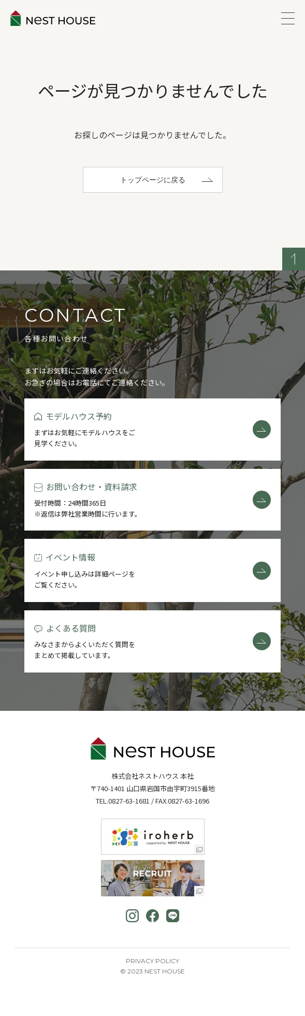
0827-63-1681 (129, 801)
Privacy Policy (152, 961)
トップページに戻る (152, 179)
